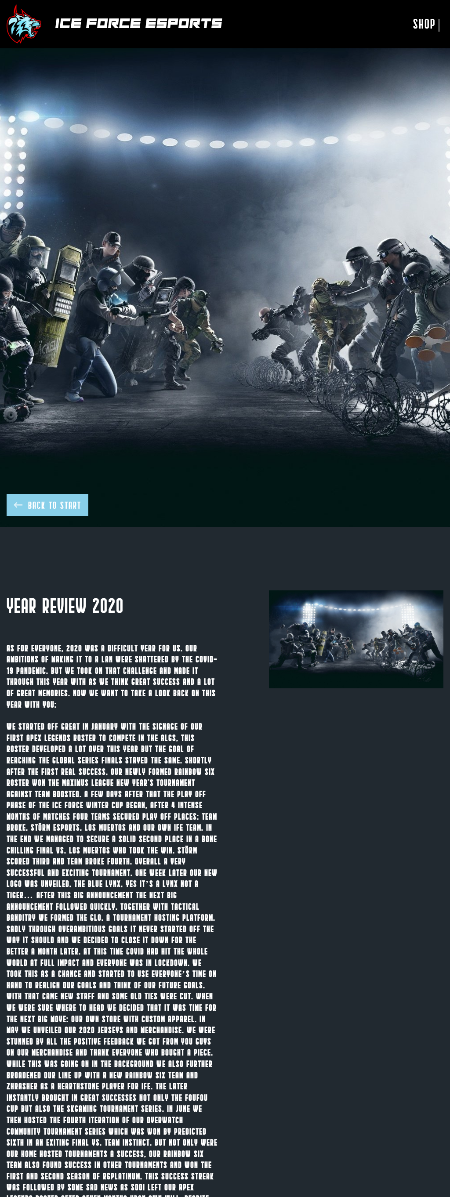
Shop (427, 24)
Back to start (47, 504)
